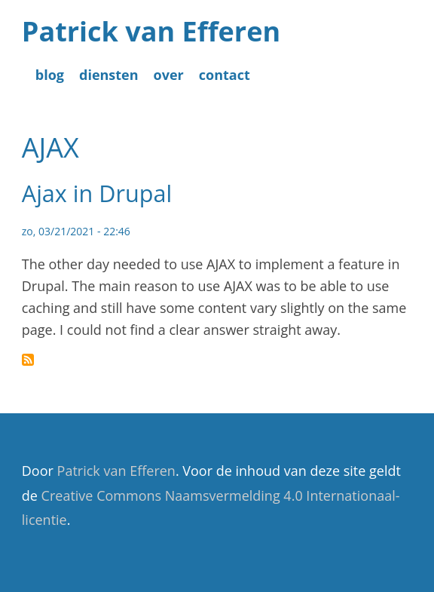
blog (49, 75)
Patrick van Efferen (151, 31)
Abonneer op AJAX (28, 360)
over (169, 75)
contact (224, 75)
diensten (109, 75)
